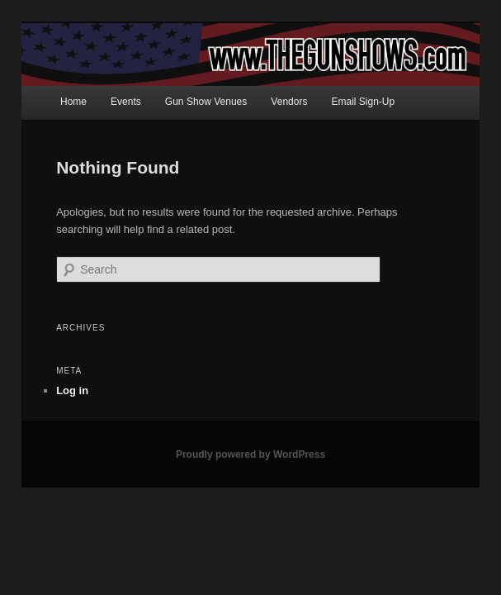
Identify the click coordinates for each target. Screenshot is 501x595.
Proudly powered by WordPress (250, 454)
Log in (72, 390)
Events (126, 101)
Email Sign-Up (363, 101)
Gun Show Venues (206, 101)
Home (73, 101)
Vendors (289, 101)
